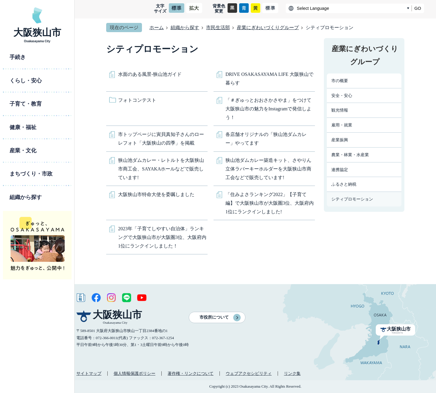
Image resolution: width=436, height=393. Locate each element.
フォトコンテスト (137, 100)
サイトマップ (88, 373)
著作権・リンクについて (191, 373)
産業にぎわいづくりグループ (268, 27)
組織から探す (185, 27)
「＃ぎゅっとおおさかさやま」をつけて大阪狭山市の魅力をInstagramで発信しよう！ (268, 109)
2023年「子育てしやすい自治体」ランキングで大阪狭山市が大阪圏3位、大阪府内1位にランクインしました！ (162, 237)
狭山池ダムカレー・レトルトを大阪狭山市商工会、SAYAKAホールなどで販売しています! (161, 169)
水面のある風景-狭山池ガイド (150, 74)
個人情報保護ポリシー (134, 373)
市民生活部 (218, 27)
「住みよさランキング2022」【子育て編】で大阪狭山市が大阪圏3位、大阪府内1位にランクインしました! (269, 203)
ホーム (156, 27)
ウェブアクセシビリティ (249, 373)
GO (418, 8)
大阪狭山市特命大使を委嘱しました (156, 194)
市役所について (214, 317)
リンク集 (292, 373)
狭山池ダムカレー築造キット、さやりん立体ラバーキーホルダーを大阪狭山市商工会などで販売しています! (268, 169)
